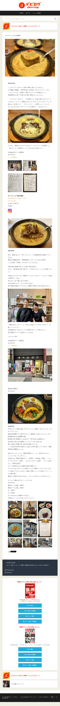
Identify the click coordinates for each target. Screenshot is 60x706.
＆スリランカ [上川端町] (12, 36)
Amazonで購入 (30, 605)
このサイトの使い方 (43, 697)
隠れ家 (31, 565)
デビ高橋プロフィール (18, 684)
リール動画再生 (13, 157)
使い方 (28, 13)
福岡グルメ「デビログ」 (12, 697)
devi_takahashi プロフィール (28, 697)
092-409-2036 (12, 201)
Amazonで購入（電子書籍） (30, 611)
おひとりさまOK (38, 565)
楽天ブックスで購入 (30, 616)
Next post (9, 572)
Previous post (10, 570)
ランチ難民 (21, 565)
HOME (20, 13)
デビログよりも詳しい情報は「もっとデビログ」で (27, 26)
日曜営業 (26, 565)
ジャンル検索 (37, 13)
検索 (52, 697)
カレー (8, 565)
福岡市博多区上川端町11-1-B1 (17, 198)
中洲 (12, 565)
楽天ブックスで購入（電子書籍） (30, 621)
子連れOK (46, 565)
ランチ (15, 565)
